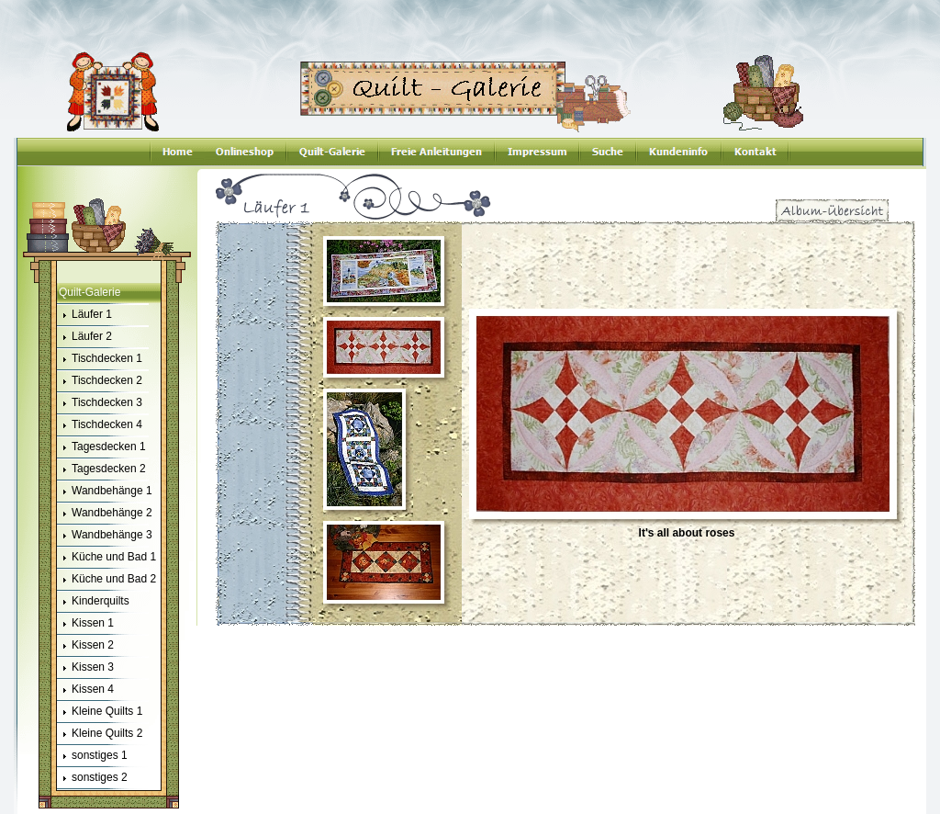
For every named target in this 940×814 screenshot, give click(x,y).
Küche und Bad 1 (106, 557)
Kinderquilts (93, 601)
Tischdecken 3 (99, 403)
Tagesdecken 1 (101, 447)
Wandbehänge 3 (104, 535)
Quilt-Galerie (89, 292)
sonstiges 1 (92, 756)
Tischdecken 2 (99, 381)
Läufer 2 (84, 337)
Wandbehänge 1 (104, 491)
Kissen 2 (85, 646)
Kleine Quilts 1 (99, 712)
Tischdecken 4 (99, 425)
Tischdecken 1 (99, 359)
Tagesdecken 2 (101, 469)
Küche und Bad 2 (106, 579)
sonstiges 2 (92, 778)
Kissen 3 (85, 668)
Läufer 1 (84, 315)
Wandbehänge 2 (104, 513)
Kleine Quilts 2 (99, 734)
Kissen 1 (85, 623)
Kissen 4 (85, 690)
